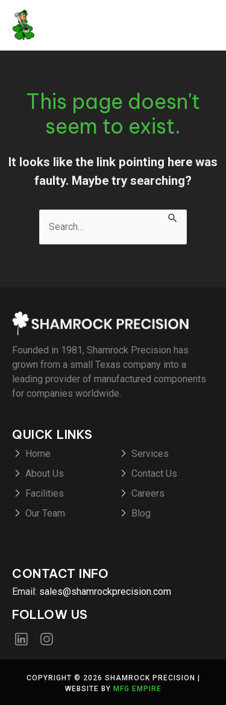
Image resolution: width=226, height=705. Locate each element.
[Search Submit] (173, 217)
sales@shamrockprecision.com (105, 591)
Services (150, 453)
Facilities (44, 493)
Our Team (45, 513)
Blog (141, 513)
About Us (44, 473)
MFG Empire (137, 689)
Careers (148, 493)
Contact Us (154, 473)
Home (38, 453)
